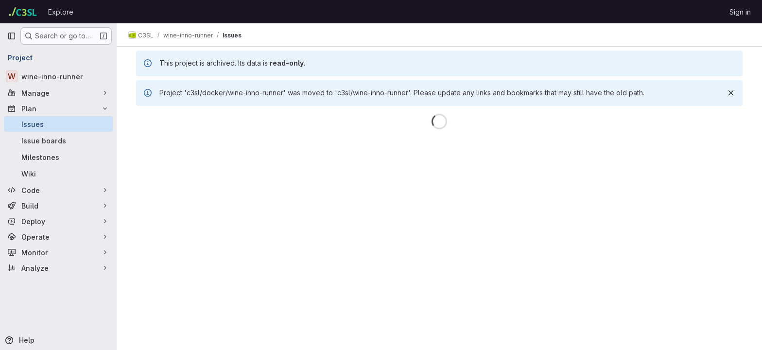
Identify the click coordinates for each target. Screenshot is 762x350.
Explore (60, 12)
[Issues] (58, 124)
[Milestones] (58, 157)
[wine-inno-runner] (58, 76)
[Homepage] (22, 11)
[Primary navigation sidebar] (11, 36)
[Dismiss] (731, 93)
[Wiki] (58, 173)
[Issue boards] (58, 140)
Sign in (740, 12)
